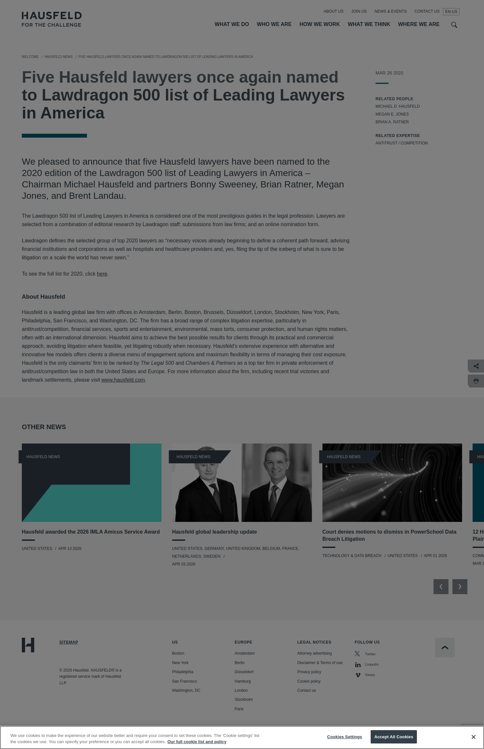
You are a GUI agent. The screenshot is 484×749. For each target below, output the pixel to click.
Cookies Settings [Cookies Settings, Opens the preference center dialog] (344, 742)
